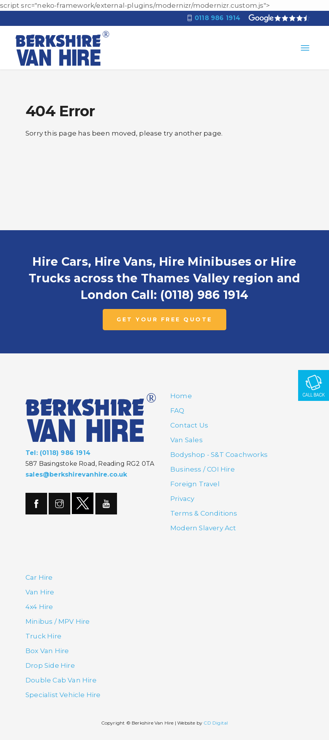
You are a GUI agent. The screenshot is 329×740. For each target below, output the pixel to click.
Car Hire (39, 577)
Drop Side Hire (50, 665)
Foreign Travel (195, 484)
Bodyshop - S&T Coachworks (219, 454)
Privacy (182, 498)
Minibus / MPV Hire (57, 621)
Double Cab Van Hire (61, 680)
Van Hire (39, 592)
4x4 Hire (39, 607)
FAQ (177, 410)
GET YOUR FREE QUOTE (164, 319)
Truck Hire (43, 636)
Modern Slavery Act (203, 528)
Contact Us (189, 425)
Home (181, 396)
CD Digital (216, 723)
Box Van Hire (47, 651)
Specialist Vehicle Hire (63, 695)
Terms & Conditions (203, 513)
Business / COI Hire (202, 469)
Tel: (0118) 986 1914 (57, 453)
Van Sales (186, 440)
